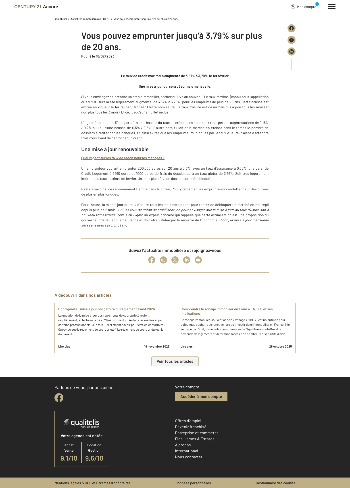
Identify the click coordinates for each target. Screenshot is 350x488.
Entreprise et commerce (197, 432)
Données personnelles (193, 483)
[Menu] (332, 6)
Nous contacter (188, 456)
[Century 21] (36, 6)
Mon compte (303, 6)
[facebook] (58, 397)
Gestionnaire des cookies (276, 483)
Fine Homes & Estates (195, 438)
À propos (183, 444)
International (186, 450)
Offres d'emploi (188, 420)
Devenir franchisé (190, 426)
